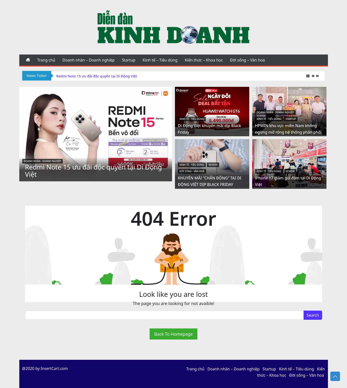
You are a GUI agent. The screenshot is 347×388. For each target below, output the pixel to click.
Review (212, 164)
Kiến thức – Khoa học (204, 60)
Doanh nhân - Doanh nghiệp (42, 161)
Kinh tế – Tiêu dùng (160, 60)
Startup (128, 60)
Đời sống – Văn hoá (247, 60)
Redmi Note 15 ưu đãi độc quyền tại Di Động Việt (96, 76)
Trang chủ (46, 60)
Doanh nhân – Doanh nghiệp (88, 60)
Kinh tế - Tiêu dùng (192, 119)
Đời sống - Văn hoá (192, 171)
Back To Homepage (173, 334)
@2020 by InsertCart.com (45, 368)
